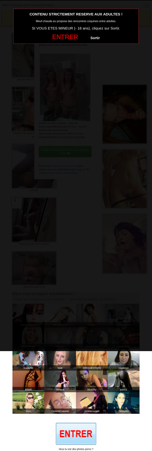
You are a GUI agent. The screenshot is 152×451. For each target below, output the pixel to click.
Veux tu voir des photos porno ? (76, 449)
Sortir (95, 38)
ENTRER (65, 37)
